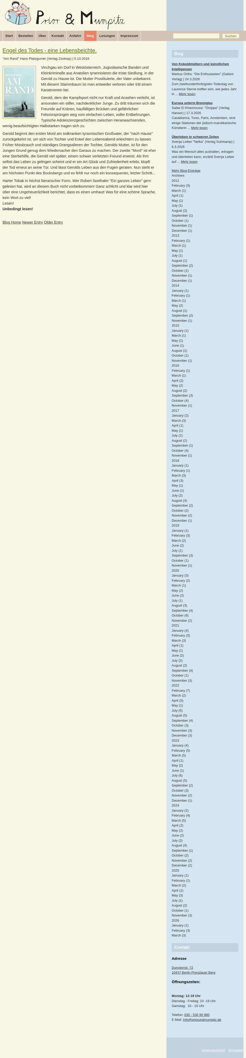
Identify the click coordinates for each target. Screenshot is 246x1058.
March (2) (179, 540)
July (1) (177, 205)
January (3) (180, 575)
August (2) (179, 211)
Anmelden (235, 1050)
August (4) (179, 500)
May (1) (177, 201)
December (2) (182, 865)
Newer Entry (32, 222)
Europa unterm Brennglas (192, 103)
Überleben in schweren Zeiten (195, 137)
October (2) (180, 510)
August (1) (179, 261)
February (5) (181, 750)
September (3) (182, 395)
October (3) (180, 725)
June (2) (178, 545)
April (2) (177, 380)
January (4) (180, 630)
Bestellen (25, 36)
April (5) (177, 700)
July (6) (177, 775)
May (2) (177, 305)
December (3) (182, 735)
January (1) (180, 291)
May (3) (177, 895)
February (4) (181, 815)
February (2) (181, 580)
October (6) (180, 615)
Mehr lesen (187, 94)
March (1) (179, 191)
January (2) (180, 415)
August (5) (179, 715)
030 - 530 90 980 (196, 1015)
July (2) (177, 435)
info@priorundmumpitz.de (202, 1020)
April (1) (177, 195)
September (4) (182, 610)
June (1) (178, 345)
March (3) (179, 420)
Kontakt (58, 36)
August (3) (179, 605)
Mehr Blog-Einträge (186, 171)
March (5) (179, 755)
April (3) (177, 480)
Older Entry (53, 222)
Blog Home (12, 222)
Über (42, 36)
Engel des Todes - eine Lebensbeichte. (50, 50)
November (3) (182, 680)
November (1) (182, 225)
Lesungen (107, 36)
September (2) (182, 265)
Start (9, 36)
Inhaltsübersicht (213, 1050)
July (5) (177, 710)
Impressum (129, 36)
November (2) (182, 515)
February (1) (181, 241)
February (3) (181, 185)
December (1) (182, 231)
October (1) (180, 221)
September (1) (182, 215)
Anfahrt (75, 36)
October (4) (180, 400)
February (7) (181, 690)
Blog (90, 36)
